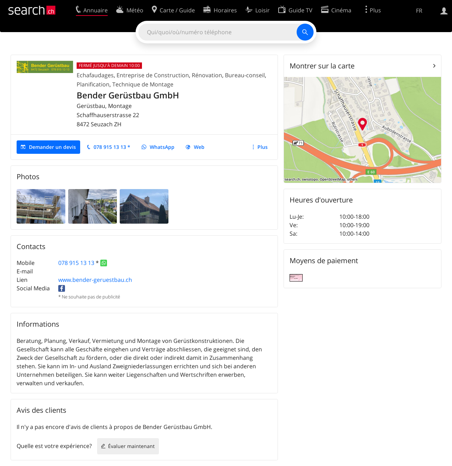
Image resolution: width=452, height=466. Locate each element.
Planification (93, 84)
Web (199, 147)
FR (419, 10)
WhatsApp (162, 147)
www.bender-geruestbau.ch (95, 280)
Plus (262, 147)
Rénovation (207, 75)
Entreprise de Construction (153, 75)
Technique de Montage (142, 84)
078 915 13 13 (76, 263)
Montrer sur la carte (322, 66)
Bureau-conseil (245, 75)
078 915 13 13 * (112, 147)
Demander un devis (52, 147)
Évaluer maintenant (131, 446)
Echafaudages (95, 75)
